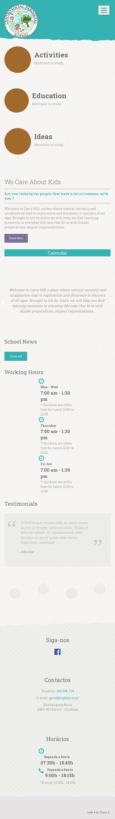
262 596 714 (65, 691)
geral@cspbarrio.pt (64, 698)
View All (16, 356)
